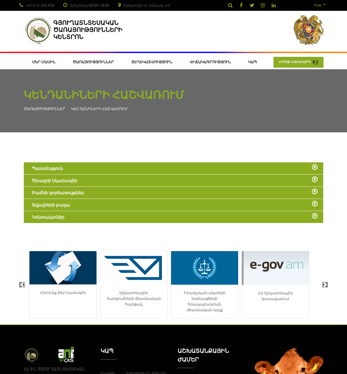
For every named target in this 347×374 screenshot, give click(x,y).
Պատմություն (47, 168)
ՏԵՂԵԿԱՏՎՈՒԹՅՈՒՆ (151, 62)
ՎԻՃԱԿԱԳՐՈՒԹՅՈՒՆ (210, 62)
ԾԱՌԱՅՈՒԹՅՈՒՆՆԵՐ (93, 62)
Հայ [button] (318, 5)
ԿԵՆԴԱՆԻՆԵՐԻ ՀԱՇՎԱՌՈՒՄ (99, 108)
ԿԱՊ (252, 62)
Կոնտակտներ (48, 217)
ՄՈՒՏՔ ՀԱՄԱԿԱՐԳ (298, 62)
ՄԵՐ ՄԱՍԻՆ (43, 62)
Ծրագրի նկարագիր (54, 180)
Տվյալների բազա (51, 205)
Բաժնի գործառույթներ (58, 192)
